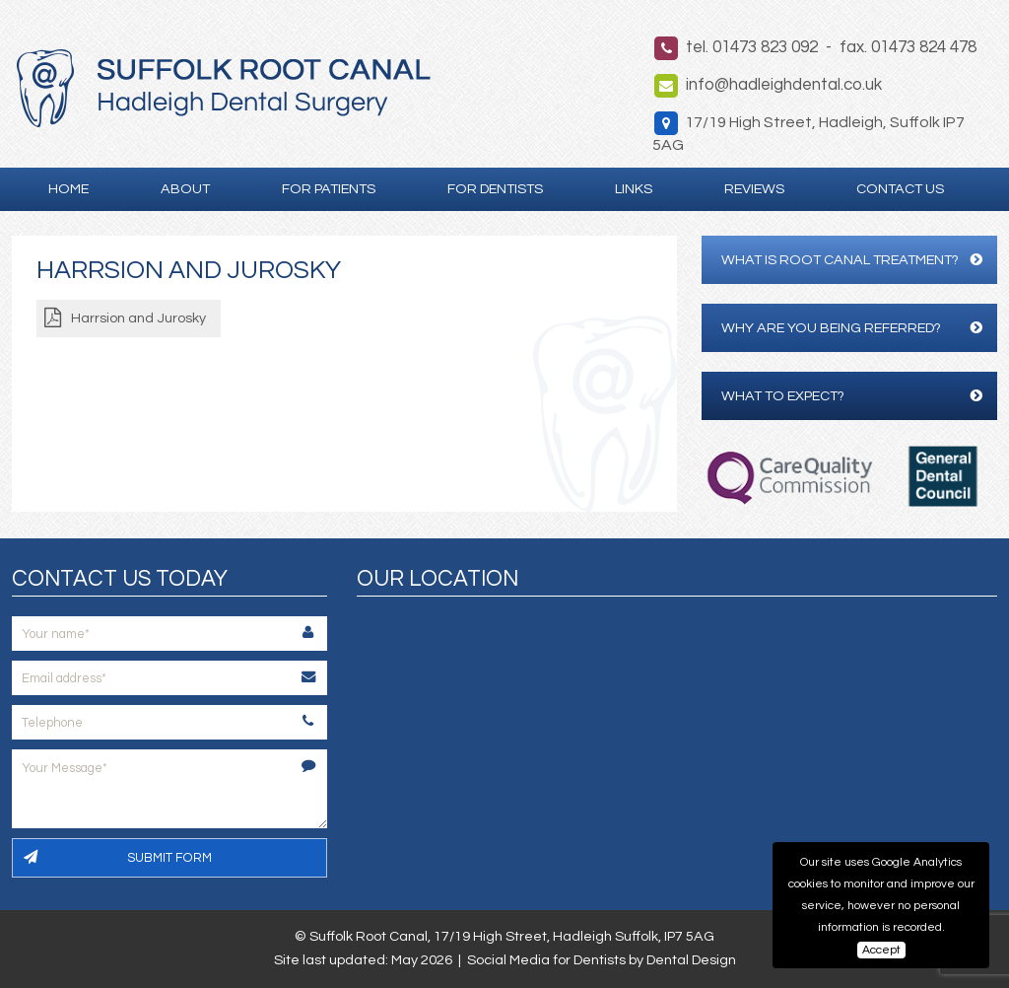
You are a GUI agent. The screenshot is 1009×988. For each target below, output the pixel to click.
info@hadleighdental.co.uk (784, 85)
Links (633, 188)
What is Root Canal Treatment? (851, 259)
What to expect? (851, 395)
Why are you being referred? (851, 327)
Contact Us (900, 188)
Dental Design (691, 960)
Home (68, 188)
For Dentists (495, 188)
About (185, 188)
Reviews (754, 188)
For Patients (328, 188)
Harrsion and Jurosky (138, 318)
